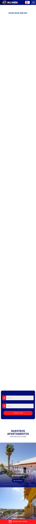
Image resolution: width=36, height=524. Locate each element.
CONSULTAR (18, 413)
